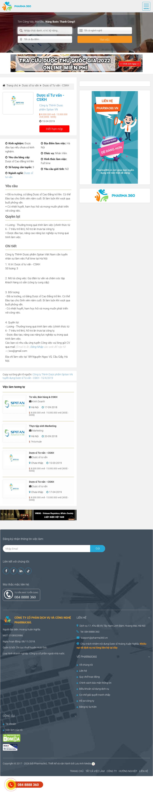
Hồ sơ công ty (85, 700)
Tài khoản (9, 724)
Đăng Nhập (36, 346)
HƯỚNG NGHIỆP (128, 771)
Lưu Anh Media (83, 763)
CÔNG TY (112, 771)
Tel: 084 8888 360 (89, 631)
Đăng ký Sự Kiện (87, 706)
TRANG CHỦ (76, 771)
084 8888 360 (25, 597)
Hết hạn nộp (54, 129)
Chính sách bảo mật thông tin (94, 682)
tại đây (113, 647)
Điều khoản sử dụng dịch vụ (93, 688)
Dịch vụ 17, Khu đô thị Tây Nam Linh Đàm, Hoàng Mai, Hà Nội (112, 625)
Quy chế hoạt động (88, 676)
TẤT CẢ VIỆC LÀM (95, 771)
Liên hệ (82, 670)
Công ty (33, 653)
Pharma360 (40, 763)
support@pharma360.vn (94, 637)
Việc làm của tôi (13, 730)
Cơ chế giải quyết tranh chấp (93, 694)
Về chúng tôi (85, 664)
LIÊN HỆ (143, 771)
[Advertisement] (64, 784)
